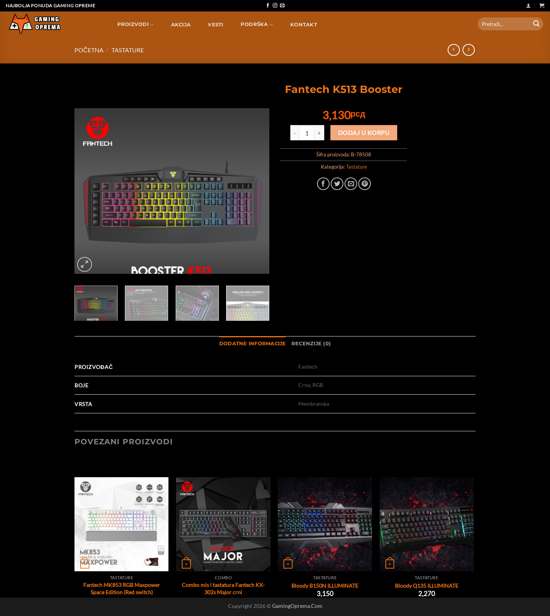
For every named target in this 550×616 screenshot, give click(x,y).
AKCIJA (181, 25)
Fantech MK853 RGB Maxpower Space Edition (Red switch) (121, 588)
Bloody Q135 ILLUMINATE (426, 585)
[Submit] (536, 24)
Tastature (128, 50)
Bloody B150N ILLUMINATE (324, 585)
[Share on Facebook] (323, 183)
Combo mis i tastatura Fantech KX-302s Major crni (223, 588)
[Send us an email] (282, 5)
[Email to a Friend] (351, 183)
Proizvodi (135, 24)
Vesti (215, 25)
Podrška (257, 24)
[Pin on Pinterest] (364, 183)
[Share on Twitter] (337, 183)
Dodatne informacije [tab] (252, 343)
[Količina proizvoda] (306, 132)
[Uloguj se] (528, 5)
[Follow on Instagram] (275, 5)
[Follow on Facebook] (267, 5)
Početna (89, 50)
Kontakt (303, 25)
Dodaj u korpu (364, 132)
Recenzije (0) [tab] (311, 343)
